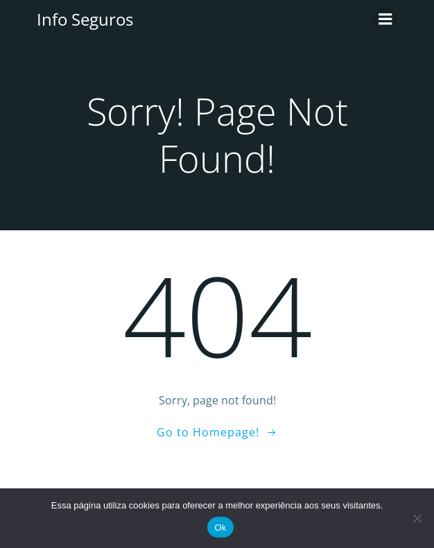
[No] (417, 518)
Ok (220, 527)
